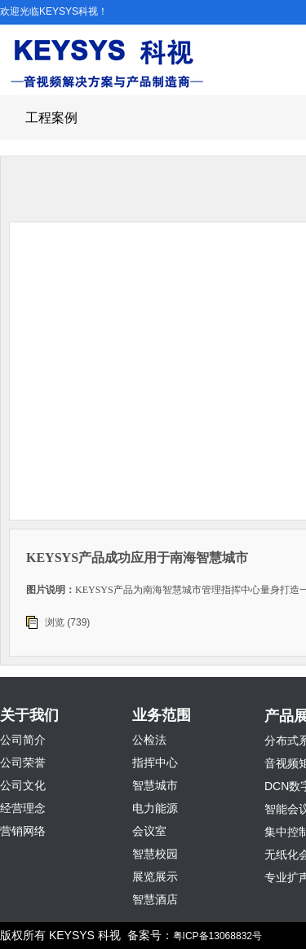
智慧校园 (155, 853)
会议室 (149, 830)
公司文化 (23, 785)
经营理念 (23, 808)
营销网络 (23, 830)
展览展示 (155, 876)
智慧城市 (155, 785)
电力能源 (155, 808)
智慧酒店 (155, 899)
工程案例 (51, 118)
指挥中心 (155, 762)
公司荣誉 (23, 762)
